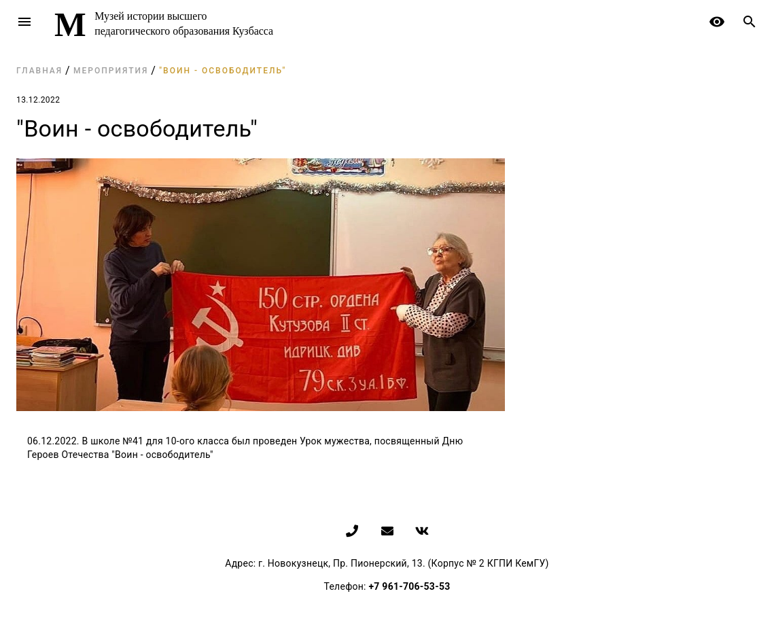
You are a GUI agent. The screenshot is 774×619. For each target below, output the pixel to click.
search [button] (749, 22)
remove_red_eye (717, 22)
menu (24, 22)
